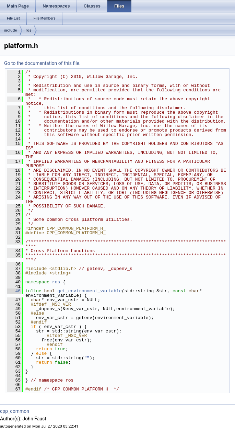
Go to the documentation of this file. (42, 63)
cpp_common (14, 411)
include (10, 30)
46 (14, 291)
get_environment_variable (89, 291)
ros (29, 30)
